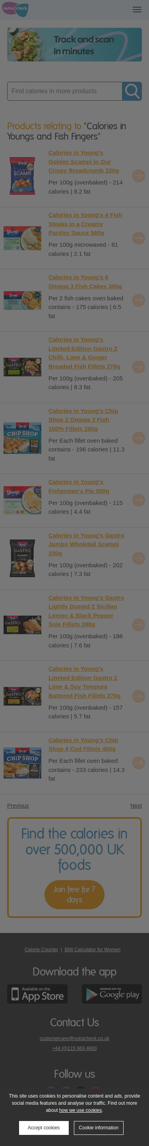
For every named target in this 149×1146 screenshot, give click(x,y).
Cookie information (98, 1128)
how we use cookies (80, 1110)
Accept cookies (44, 1128)
